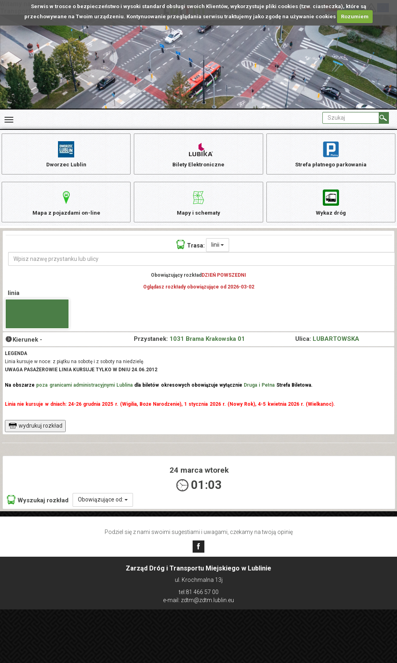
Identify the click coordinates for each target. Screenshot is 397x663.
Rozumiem (355, 16)
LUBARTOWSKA (336, 344)
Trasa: (190, 249)
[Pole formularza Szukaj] (350, 118)
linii (217, 250)
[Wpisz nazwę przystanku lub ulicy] (201, 264)
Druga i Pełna (259, 390)
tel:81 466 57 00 (199, 592)
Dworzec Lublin (66, 154)
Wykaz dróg (331, 205)
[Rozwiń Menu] (9, 120)
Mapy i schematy (198, 205)
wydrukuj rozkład (35, 431)
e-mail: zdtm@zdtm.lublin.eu (198, 600)
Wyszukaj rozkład (38, 505)
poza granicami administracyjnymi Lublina (84, 390)
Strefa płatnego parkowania (331, 154)
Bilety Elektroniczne (198, 154)
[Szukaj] (384, 118)
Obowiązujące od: (103, 505)
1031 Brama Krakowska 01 (207, 344)
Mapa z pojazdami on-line (66, 205)
